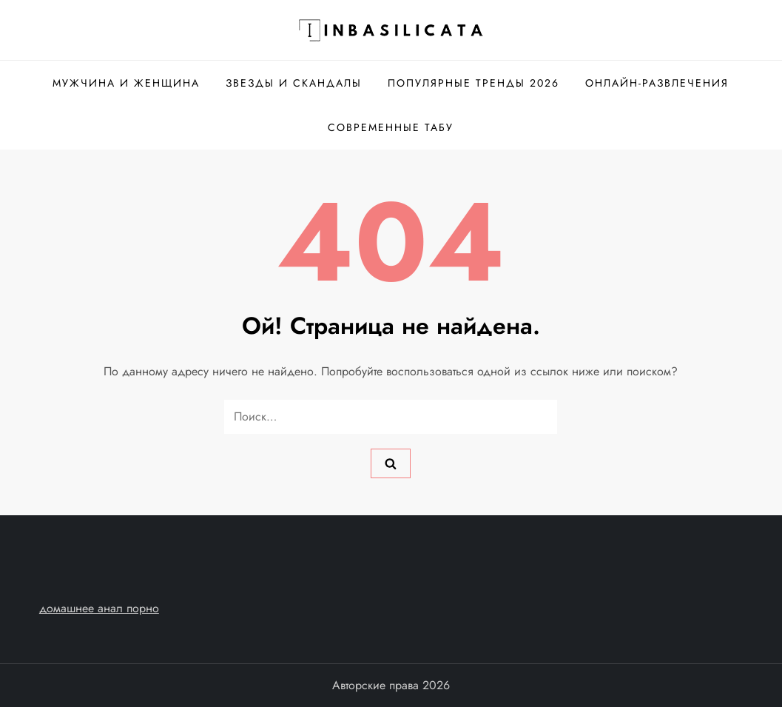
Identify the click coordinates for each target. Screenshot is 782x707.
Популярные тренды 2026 (473, 83)
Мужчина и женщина (126, 83)
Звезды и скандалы (294, 83)
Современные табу (391, 127)
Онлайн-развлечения (657, 83)
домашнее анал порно (99, 608)
